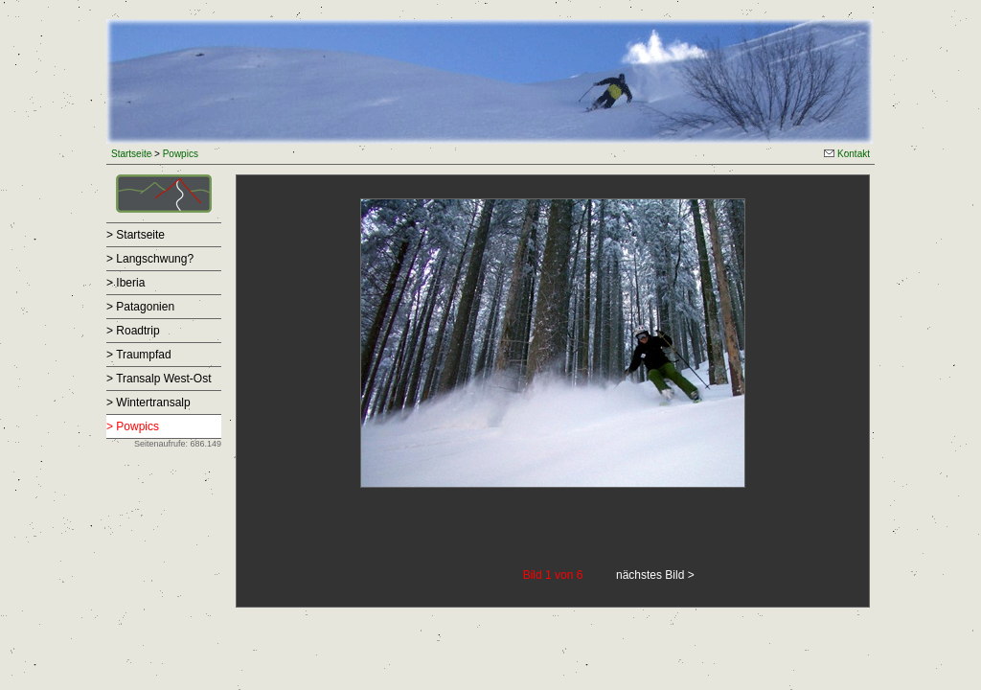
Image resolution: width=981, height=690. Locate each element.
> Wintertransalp (148, 402)
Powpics (180, 154)
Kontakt (847, 154)
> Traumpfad (138, 354)
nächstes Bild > (655, 575)
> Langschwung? (150, 258)
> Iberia (125, 282)
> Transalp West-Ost (158, 378)
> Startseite (135, 235)
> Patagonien (140, 306)
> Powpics (132, 426)
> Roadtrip (133, 330)
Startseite (131, 154)
